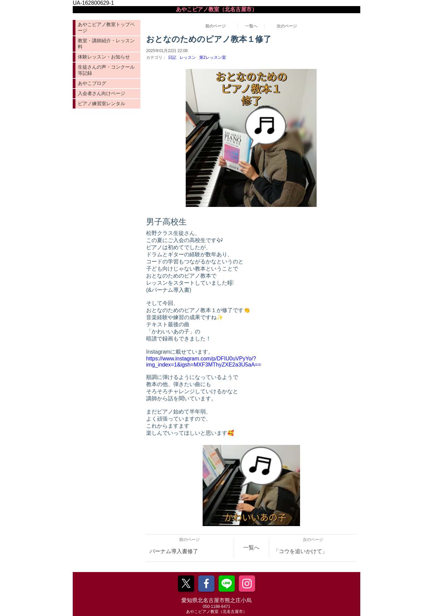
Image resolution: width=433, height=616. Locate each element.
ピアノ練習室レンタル (101, 103)
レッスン (188, 57)
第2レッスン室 (212, 57)
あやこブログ (92, 83)
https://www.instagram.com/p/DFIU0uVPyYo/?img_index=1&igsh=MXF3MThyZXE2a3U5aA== (203, 362)
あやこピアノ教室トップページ (106, 27)
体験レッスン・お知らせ (104, 57)
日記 (172, 57)
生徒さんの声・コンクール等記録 (106, 70)
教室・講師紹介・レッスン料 (106, 43)
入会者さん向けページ (101, 93)
